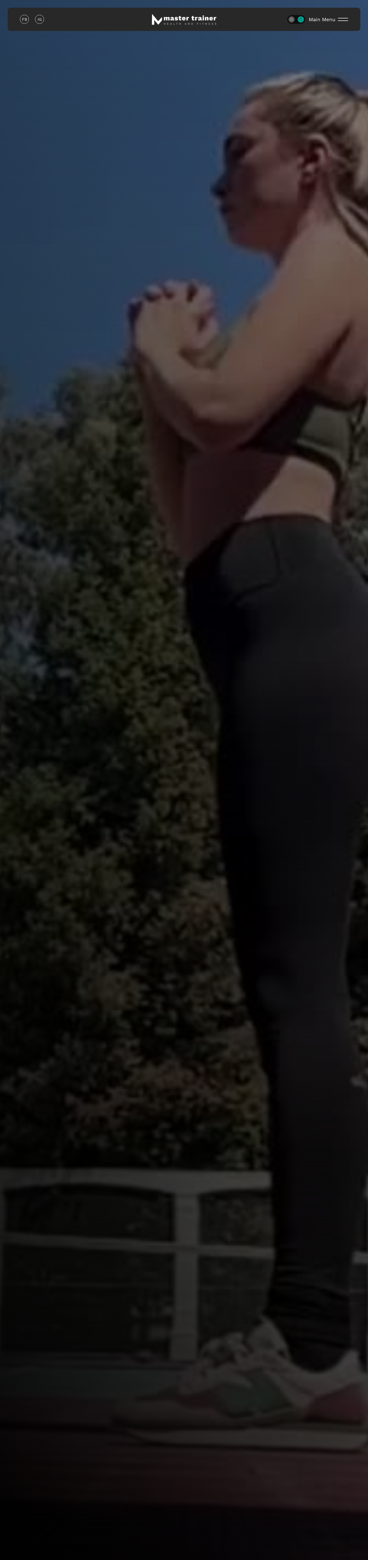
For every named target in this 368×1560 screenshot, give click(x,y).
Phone (196, 278)
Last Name (201, 245)
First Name (106, 245)
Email (99, 278)
